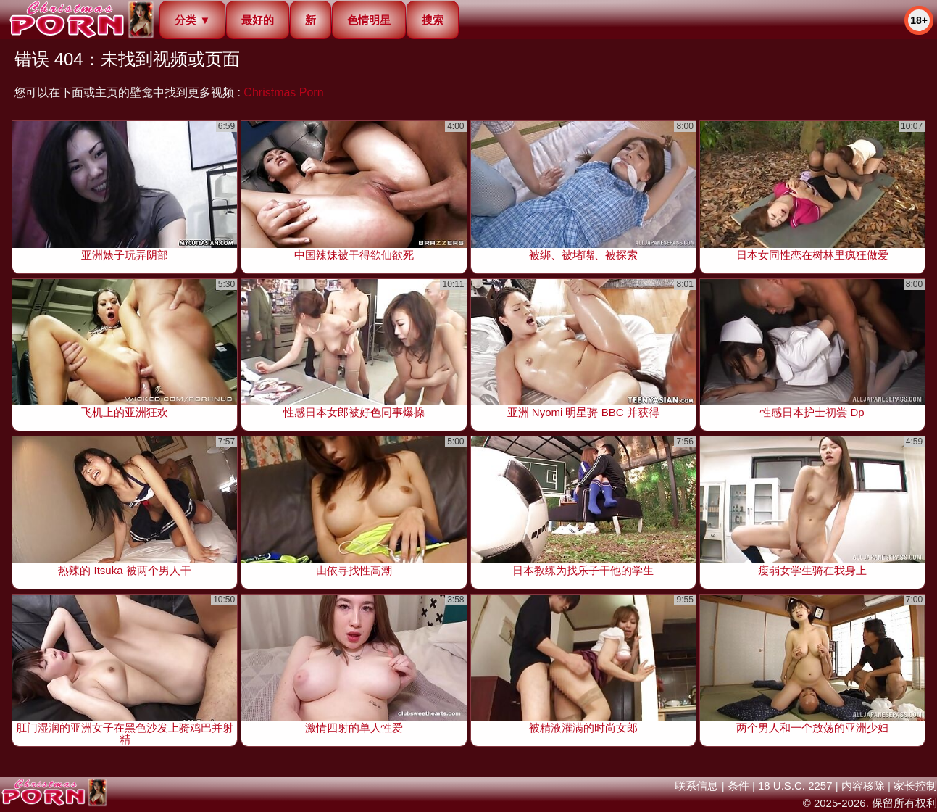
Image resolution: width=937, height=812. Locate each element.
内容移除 (863, 785)
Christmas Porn (283, 92)
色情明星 (369, 20)
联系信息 (696, 785)
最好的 (257, 20)
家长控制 (915, 785)
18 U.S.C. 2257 (795, 785)
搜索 (432, 20)
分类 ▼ (192, 20)
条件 (738, 785)
